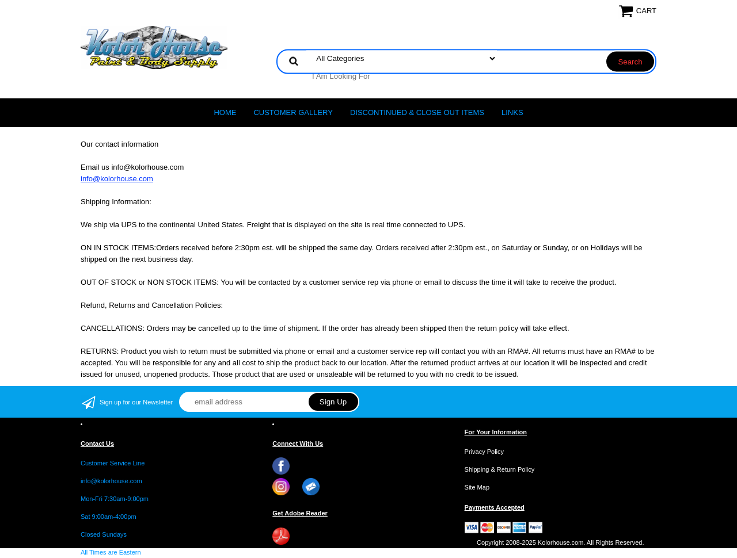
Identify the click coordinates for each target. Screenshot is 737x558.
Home (225, 112)
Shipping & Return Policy (500, 469)
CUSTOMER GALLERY (293, 112)
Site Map (477, 487)
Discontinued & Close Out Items (417, 112)
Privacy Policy (484, 451)
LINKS (512, 112)
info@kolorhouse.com (117, 178)
